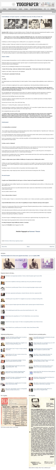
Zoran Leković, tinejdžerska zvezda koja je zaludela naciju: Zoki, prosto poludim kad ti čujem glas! (23, 281)
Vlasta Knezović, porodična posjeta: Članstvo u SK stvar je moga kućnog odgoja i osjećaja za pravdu (23, 287)
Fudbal (10, 240)
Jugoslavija (17, 240)
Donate (38, 231)
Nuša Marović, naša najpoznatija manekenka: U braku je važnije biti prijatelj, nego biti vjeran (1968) (23, 275)
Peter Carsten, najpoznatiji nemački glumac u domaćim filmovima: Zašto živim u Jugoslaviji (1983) (23, 293)
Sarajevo (21, 240)
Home (28, 246)
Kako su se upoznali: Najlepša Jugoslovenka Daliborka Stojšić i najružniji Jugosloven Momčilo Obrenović (24, 304)
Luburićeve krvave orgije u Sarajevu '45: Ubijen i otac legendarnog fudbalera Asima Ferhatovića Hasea (24, 321)
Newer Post (4, 246)
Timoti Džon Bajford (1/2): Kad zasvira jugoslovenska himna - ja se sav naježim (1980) (20, 255)
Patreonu (32, 231)
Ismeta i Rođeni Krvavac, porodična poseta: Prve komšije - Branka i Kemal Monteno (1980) (22, 327)
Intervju (13, 240)
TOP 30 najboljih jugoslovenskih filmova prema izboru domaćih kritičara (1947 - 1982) (21, 310)
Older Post (52, 246)
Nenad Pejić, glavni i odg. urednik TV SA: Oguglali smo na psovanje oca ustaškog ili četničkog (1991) (23, 298)
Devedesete (7, 240)
